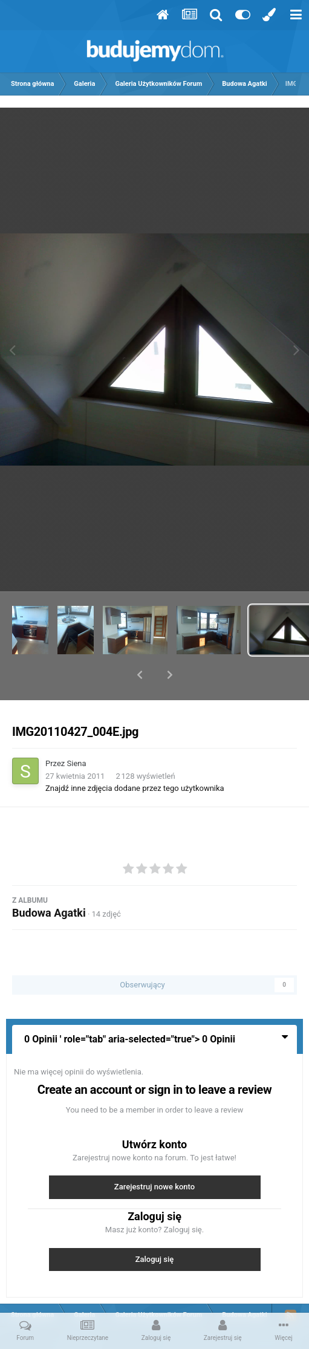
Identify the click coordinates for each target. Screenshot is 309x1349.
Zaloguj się (154, 1227)
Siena (76, 731)
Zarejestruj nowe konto (154, 1155)
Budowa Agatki (49, 881)
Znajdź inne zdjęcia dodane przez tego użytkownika (134, 756)
